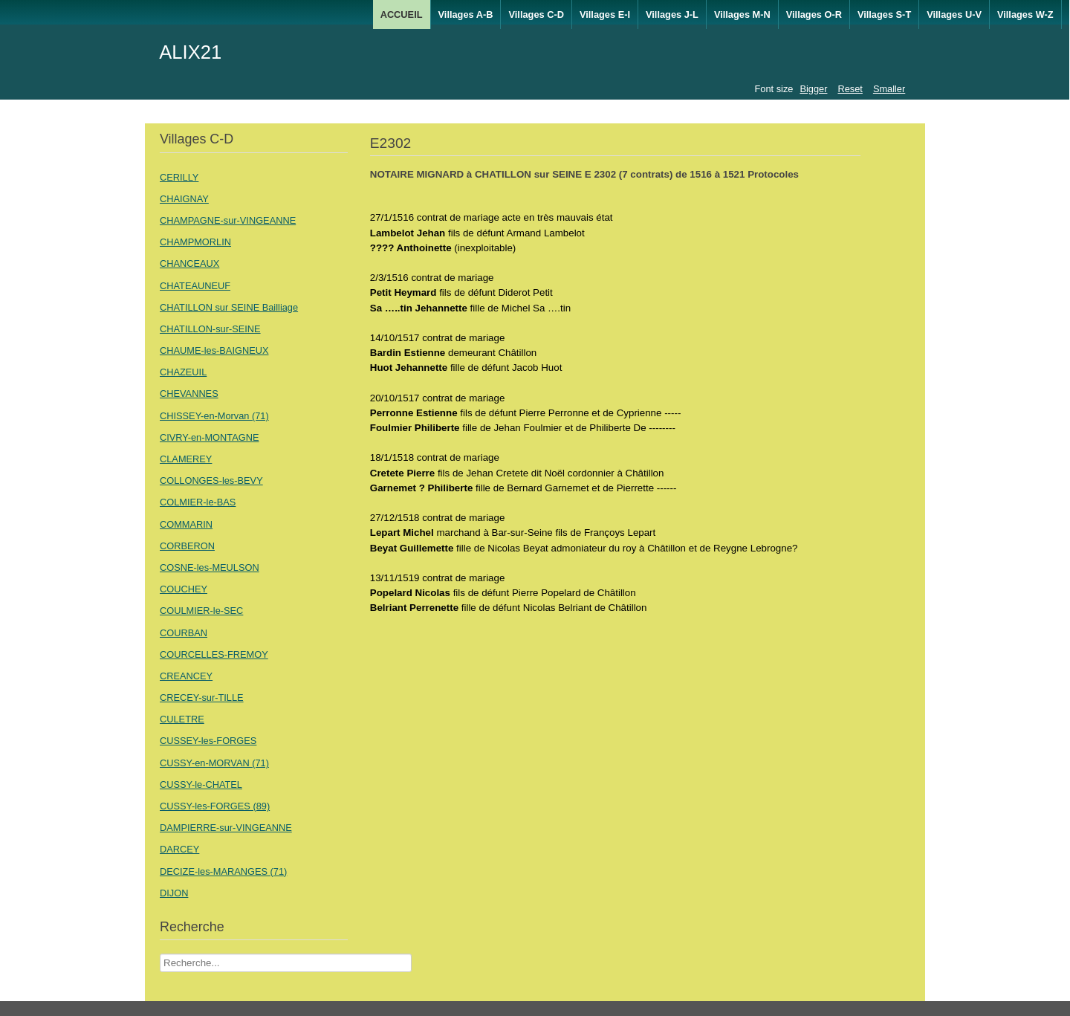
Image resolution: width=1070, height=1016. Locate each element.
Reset (849, 88)
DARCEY (179, 849)
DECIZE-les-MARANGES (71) (223, 871)
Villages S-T (884, 14)
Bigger (813, 88)
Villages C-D (535, 14)
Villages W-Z (1025, 14)
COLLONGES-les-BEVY (211, 480)
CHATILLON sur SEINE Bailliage (229, 307)
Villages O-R (814, 14)
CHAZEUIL (183, 372)
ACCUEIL (401, 14)
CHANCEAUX (189, 263)
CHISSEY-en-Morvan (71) (214, 415)
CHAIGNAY (184, 198)
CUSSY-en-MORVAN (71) (214, 763)
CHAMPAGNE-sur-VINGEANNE (228, 220)
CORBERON (187, 545)
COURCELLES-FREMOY (214, 654)
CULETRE (182, 719)
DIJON (174, 893)
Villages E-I (605, 14)
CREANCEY (186, 676)
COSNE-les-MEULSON (209, 567)
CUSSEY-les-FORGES (208, 740)
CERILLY (179, 177)
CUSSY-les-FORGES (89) (215, 806)
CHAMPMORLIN (195, 241)
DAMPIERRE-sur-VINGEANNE (226, 827)
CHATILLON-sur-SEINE (210, 328)
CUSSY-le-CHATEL (201, 784)
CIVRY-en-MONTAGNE (209, 437)
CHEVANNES (189, 393)
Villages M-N (742, 14)
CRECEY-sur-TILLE (202, 697)
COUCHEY (183, 589)
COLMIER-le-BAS (198, 502)
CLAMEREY (186, 459)
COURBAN (183, 632)
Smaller (889, 88)
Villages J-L (672, 14)
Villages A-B (465, 14)
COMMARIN (186, 524)
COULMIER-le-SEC (201, 610)
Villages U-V (954, 14)
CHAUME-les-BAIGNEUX (214, 350)
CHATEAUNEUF (195, 285)
